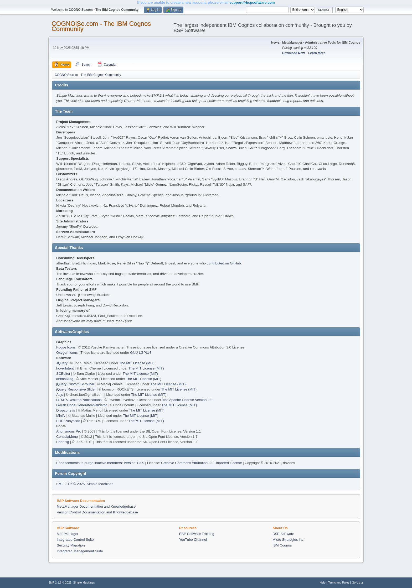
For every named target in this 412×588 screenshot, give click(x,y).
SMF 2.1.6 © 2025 (70, 484)
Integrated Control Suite (75, 540)
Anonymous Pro (68, 431)
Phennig (62, 442)
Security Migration (71, 545)
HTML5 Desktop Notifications (79, 400)
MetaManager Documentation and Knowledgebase (96, 506)
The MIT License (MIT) (137, 363)
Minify (60, 416)
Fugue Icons (65, 347)
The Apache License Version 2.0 (187, 400)
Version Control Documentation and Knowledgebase (97, 512)
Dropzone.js (65, 410)
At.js (59, 395)
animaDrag (64, 379)
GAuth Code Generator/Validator (81, 405)
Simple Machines (100, 484)
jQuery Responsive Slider (76, 389)
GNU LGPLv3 (140, 353)
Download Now (293, 53)
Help (323, 582)
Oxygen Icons (67, 353)
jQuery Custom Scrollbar (75, 384)
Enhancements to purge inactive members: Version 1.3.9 (100, 463)
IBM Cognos (282, 545)
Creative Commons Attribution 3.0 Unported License (201, 463)
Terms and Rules (338, 582)
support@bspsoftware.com (252, 2)
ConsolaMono (67, 437)
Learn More (316, 53)
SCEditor (63, 374)
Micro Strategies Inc (287, 540)
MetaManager (67, 534)
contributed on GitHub (224, 263)
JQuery (62, 363)
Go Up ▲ (358, 582)
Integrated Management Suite (80, 551)
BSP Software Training (196, 534)
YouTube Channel (193, 540)
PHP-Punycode (68, 421)
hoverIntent (65, 368)
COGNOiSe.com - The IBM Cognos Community (101, 26)
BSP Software (283, 534)
